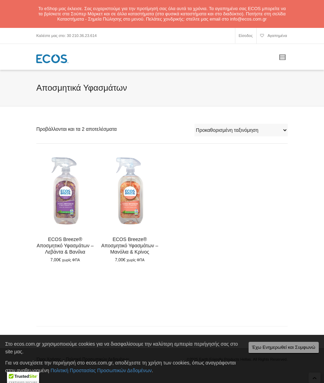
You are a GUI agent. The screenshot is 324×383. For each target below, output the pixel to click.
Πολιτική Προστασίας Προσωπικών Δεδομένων (101, 370)
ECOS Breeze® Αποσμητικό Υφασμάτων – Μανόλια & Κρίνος (129, 245)
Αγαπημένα (273, 36)
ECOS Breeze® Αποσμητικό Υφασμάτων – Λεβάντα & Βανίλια (65, 245)
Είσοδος (246, 35)
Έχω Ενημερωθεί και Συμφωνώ (283, 347)
